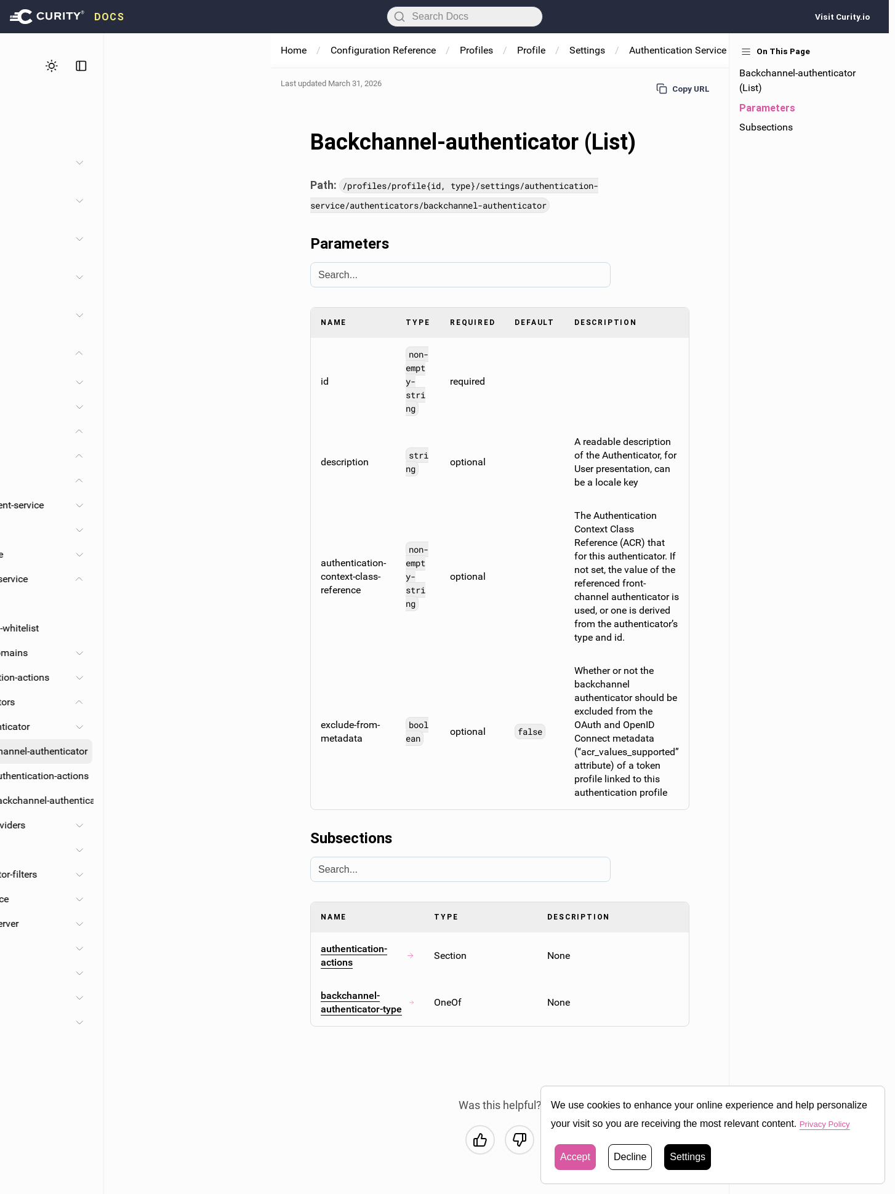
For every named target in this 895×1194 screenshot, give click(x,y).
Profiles (56, 431)
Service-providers (155, 825)
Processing (63, 1022)
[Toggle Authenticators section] (246, 702)
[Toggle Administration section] (246, 162)
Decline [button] (630, 1157)
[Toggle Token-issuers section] (246, 973)
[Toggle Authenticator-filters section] (246, 874)
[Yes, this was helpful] (480, 1140)
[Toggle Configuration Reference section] (246, 353)
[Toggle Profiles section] (246, 276)
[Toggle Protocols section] (246, 849)
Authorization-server (141, 923)
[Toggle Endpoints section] (246, 948)
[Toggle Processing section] (246, 1022)
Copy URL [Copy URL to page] (683, 88)
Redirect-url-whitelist (162, 628)
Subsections (766, 127)
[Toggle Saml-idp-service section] (246, 554)
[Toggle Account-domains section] (246, 653)
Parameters (767, 108)
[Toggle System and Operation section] (246, 200)
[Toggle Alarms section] (246, 382)
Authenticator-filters (161, 874)
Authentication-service (146, 579)
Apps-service (125, 529)
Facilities (58, 997)
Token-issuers (108, 973)
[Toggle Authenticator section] (246, 726)
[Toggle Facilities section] (246, 238)
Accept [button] (575, 1157)
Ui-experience (146, 899)
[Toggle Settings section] (246, 480)
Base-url (135, 603)
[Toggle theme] (218, 66)
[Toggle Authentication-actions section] (246, 677)
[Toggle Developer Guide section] (246, 315)
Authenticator (167, 726)
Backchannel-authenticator (196, 751)
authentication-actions (367, 955)
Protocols (138, 849)
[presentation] (67, 16)
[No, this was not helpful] (519, 1140)
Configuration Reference (383, 50)
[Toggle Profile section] (246, 456)
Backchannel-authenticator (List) (797, 80)
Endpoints (100, 948)
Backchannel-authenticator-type (211, 800)
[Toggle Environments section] (246, 406)
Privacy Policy (830, 1123)
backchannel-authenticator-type (367, 1002)
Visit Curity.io (842, 16)
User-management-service (154, 505)
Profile (73, 456)
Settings (96, 480)
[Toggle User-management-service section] (246, 505)
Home (294, 50)
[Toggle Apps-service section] (246, 529)
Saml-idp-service (134, 554)
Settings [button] (687, 1157)
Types (52, 1046)
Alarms (54, 382)
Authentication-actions (167, 677)
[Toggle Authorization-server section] (246, 923)
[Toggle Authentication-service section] (246, 579)
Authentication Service (677, 50)
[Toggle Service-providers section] (246, 825)
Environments (69, 406)
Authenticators (150, 702)
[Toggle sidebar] (248, 66)
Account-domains (156, 653)
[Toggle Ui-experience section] (246, 899)
